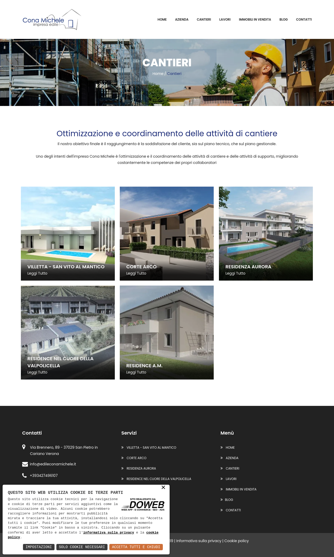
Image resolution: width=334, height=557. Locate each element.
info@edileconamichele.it (49, 464)
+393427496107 (40, 475)
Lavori (225, 19)
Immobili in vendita (255, 19)
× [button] (163, 488)
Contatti (304, 19)
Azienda (181, 19)
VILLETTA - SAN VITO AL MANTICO (148, 447)
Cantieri (204, 19)
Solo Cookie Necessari (82, 546)
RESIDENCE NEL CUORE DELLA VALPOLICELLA (156, 479)
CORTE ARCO (133, 458)
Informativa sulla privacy (198, 540)
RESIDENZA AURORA (138, 468)
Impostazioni (39, 546)
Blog (283, 19)
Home (162, 19)
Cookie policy (236, 540)
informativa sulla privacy (108, 532)
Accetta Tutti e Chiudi (136, 546)
